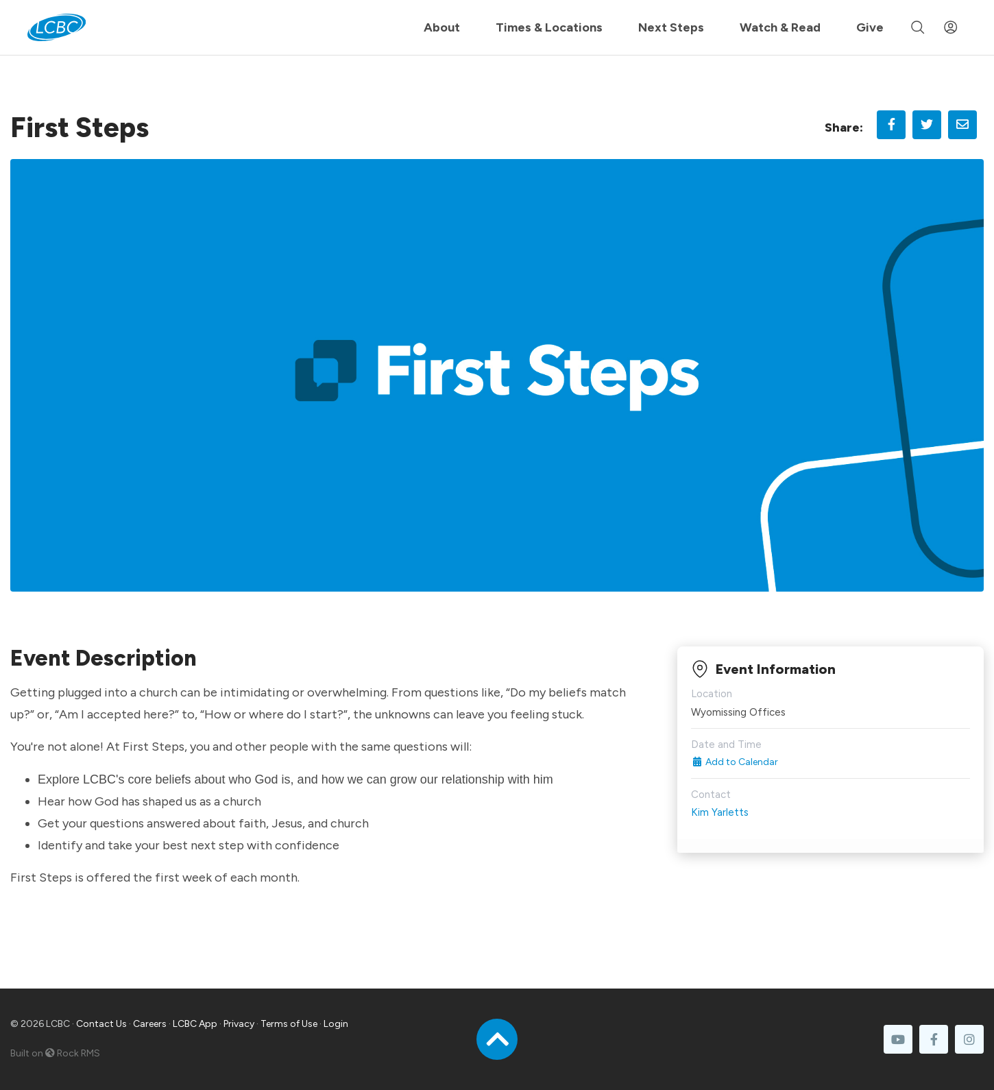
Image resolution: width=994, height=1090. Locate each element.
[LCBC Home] (56, 27)
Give (870, 27)
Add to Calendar (734, 762)
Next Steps (671, 27)
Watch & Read (780, 27)
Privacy (238, 1024)
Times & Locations (549, 27)
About (442, 27)
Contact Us (101, 1024)
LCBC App (195, 1024)
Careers (150, 1024)
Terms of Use (288, 1024)
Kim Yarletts (720, 812)
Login (336, 1024)
